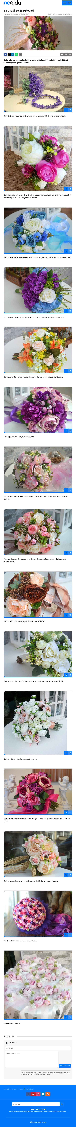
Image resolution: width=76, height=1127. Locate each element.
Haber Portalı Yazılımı (39, 1122)
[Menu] (69, 3)
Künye (14, 1089)
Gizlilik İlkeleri (30, 1089)
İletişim (21, 1089)
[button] (62, 54)
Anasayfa (6, 1089)
